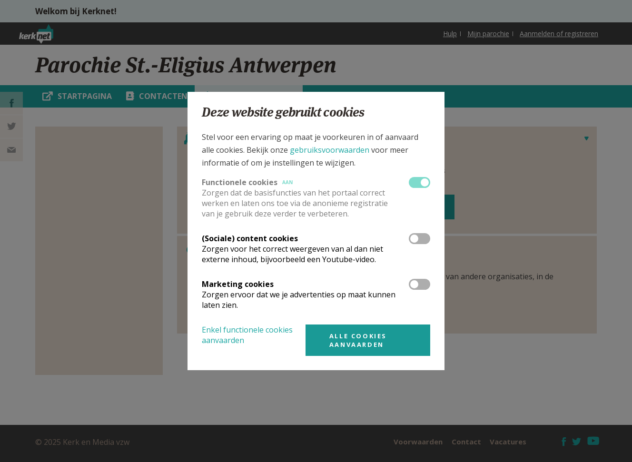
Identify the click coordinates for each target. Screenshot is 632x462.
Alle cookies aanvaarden (358, 340)
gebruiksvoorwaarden (329, 150)
